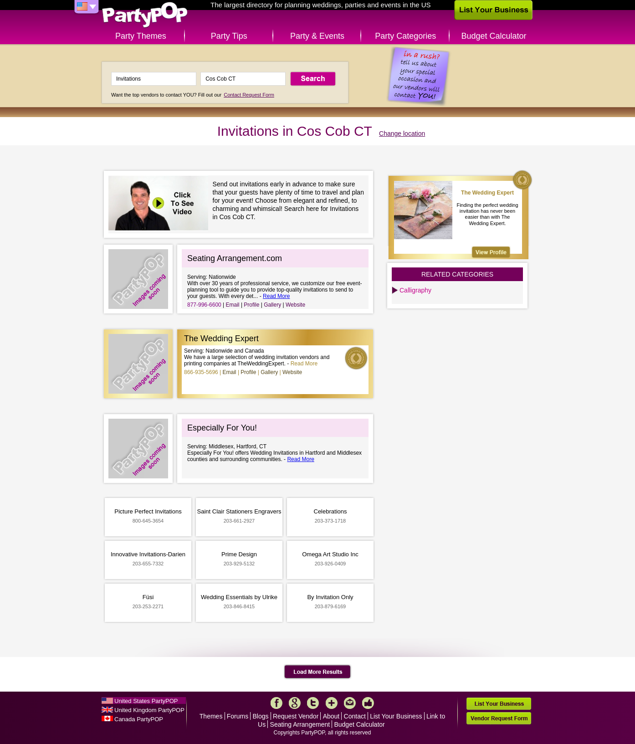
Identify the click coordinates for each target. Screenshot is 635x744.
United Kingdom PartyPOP (149, 710)
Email (233, 305)
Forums (237, 716)
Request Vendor (295, 716)
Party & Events (317, 36)
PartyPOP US (145, 15)
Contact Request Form (249, 94)
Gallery (272, 305)
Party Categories (405, 36)
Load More (318, 672)
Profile (251, 305)
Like (368, 703)
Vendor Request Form (499, 718)
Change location (402, 133)
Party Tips (229, 36)
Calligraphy (415, 290)
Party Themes (140, 36)
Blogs (261, 716)
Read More (276, 296)
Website (295, 305)
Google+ (295, 703)
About (331, 716)
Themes (211, 716)
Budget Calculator (494, 36)
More (332, 703)
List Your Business (396, 716)
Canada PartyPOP (138, 719)
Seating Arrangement (300, 724)
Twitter (313, 703)
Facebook (276, 703)
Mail (350, 703)
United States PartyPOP (146, 701)
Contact (355, 716)
